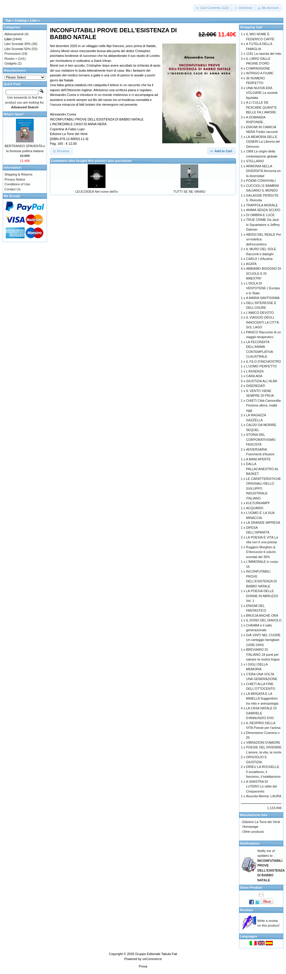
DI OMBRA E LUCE (260, 215)
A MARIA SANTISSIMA (263, 298)
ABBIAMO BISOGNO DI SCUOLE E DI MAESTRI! (263, 273)
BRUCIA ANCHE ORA (262, 615)
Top (8, 20)
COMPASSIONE (258, 68)
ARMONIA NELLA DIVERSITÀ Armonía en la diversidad (263, 171)
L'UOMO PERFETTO (261, 366)
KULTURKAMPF (258, 503)
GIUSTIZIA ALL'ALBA (261, 381)
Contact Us (12, 189)
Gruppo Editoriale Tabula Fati (156, 954)
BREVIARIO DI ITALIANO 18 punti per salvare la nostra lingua (263, 654)
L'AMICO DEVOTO (260, 312)
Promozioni (12, 53)
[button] (213, 7)
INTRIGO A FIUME (259, 73)
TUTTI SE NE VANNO (189, 191)
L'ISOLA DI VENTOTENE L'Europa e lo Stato (263, 288)
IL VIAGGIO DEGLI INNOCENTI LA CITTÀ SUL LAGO (262, 322)
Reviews (246, 910)
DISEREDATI (255, 386)
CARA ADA (254, 376)
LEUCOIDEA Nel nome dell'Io (96, 191)
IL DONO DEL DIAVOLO (264, 620)
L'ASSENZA (255, 371)
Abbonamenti (14, 34)
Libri (33, 20)
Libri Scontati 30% (17, 44)
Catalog (21, 20)
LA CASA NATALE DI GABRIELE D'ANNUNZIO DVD (261, 713)
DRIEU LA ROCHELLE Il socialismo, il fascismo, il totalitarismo (263, 771)
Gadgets (10, 63)
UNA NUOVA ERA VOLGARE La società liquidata (261, 92)
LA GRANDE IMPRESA (263, 522)
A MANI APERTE (258, 459)
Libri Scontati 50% (17, 49)
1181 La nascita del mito (263, 53)
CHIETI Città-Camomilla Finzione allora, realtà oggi (263, 405)
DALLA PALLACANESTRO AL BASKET (262, 468)
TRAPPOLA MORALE (262, 205)
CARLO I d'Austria (259, 259)
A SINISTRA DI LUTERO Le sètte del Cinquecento (261, 786)
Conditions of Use (17, 184)
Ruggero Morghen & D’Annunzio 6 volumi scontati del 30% (261, 552)
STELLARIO (255, 161)
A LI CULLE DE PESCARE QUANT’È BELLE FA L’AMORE (261, 107)
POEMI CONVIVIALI (261, 180)
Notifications (250, 843)
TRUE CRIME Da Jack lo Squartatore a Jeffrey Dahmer (263, 224)
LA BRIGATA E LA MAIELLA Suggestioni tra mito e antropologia (262, 698)
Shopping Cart (251, 27)
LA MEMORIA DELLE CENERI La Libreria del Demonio (263, 141)
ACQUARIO (255, 508)
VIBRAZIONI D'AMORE (263, 742)
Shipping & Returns (18, 174)
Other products (253, 831)
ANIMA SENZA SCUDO (263, 210)
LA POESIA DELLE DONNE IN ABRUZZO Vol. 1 (262, 595)
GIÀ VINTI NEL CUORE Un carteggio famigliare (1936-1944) (263, 640)
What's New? (14, 114)
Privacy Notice (14, 179)
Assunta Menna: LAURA (263, 796)
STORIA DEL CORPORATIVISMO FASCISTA (261, 439)
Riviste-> (10, 58)
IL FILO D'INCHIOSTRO (263, 361)
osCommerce (152, 959)
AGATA (251, 264)
